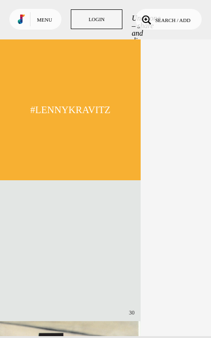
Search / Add (165, 19)
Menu (44, 20)
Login (97, 19)
